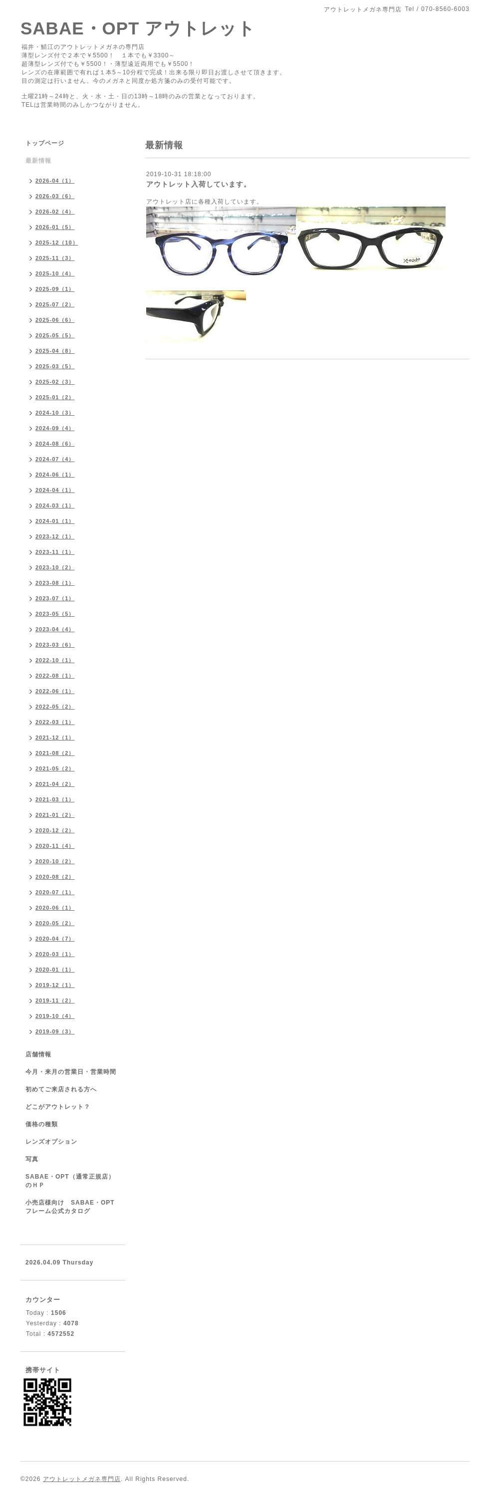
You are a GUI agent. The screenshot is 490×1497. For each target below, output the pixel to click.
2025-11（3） (55, 258)
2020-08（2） (55, 877)
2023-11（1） (55, 552)
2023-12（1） (55, 536)
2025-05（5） (55, 335)
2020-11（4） (55, 846)
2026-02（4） (55, 212)
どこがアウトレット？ (57, 1106)
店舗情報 (38, 1054)
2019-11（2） (55, 1000)
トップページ (44, 143)
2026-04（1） (55, 181)
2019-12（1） (55, 985)
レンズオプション (51, 1141)
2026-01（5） (55, 227)
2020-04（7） (55, 939)
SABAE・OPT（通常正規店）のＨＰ (70, 1181)
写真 (31, 1159)
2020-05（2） (55, 923)
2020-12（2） (55, 830)
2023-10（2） (55, 567)
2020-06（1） (55, 908)
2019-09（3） (55, 1031)
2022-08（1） (55, 676)
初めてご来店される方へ (61, 1089)
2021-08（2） (55, 753)
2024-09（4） (55, 428)
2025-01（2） (55, 397)
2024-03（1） (55, 505)
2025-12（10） (56, 243)
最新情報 (38, 160)
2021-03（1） (55, 799)
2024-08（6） (55, 444)
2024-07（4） (55, 459)
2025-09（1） (55, 289)
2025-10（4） (55, 273)
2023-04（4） (55, 629)
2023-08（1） (55, 583)
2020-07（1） (55, 892)
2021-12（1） (55, 738)
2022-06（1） (55, 691)
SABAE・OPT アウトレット (137, 28)
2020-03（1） (55, 954)
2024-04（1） (55, 490)
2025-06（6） (55, 320)
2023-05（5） (55, 614)
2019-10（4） (55, 1016)
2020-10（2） (55, 861)
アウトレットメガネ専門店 (82, 1479)
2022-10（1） (55, 660)
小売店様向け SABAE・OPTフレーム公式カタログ (70, 1207)
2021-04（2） (55, 784)
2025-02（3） (55, 382)
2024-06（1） (55, 475)
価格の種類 (41, 1124)
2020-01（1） (55, 970)
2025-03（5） (55, 366)
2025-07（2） (55, 304)
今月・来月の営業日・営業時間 (70, 1071)
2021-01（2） (55, 815)
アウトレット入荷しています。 (198, 184)
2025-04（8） (55, 351)
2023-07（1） (55, 598)
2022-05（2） (55, 707)
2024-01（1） (55, 521)
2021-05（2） (55, 768)
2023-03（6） (55, 645)
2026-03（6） (55, 196)
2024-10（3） (55, 413)
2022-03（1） (55, 722)
